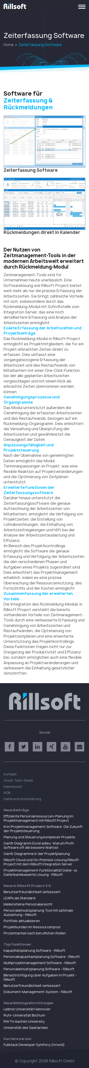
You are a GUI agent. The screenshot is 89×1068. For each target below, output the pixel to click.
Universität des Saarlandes (26, 1027)
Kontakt (10, 774)
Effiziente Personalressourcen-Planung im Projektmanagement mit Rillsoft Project (38, 818)
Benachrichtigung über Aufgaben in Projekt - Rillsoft (40, 977)
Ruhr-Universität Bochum (24, 1015)
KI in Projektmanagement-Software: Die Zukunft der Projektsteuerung (43, 828)
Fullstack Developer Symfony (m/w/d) (34, 1044)
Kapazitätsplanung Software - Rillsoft (34, 950)
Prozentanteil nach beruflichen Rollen (35, 933)
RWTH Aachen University (24, 1021)
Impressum (13, 786)
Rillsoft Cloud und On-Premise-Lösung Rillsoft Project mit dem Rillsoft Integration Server (41, 862)
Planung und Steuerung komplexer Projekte (39, 837)
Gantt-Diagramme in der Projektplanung (37, 853)
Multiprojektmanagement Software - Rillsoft (40, 963)
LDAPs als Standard (19, 898)
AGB (7, 792)
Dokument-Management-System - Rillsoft (38, 991)
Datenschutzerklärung (22, 799)
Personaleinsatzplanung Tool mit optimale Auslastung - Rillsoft (38, 912)
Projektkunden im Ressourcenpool (32, 927)
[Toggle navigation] (81, 6)
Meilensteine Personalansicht (28, 904)
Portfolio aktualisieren (22, 921)
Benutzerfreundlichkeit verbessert (32, 892)
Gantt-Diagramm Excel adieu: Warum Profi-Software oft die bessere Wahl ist (39, 845)
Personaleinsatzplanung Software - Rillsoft (39, 969)
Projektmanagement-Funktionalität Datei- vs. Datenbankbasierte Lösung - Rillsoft (41, 872)
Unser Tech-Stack (18, 780)
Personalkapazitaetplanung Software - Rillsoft (42, 956)
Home (9, 44)
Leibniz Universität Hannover (27, 1009)
